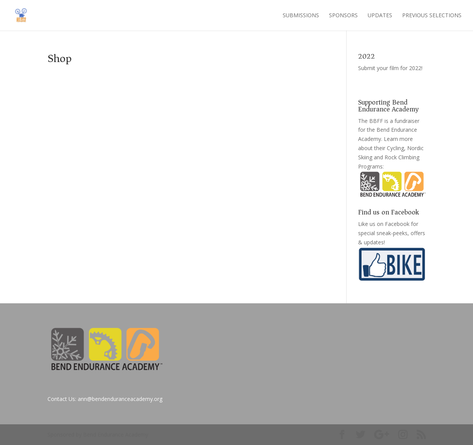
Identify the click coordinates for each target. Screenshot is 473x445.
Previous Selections (432, 16)
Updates (380, 16)
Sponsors (343, 16)
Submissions (301, 16)
